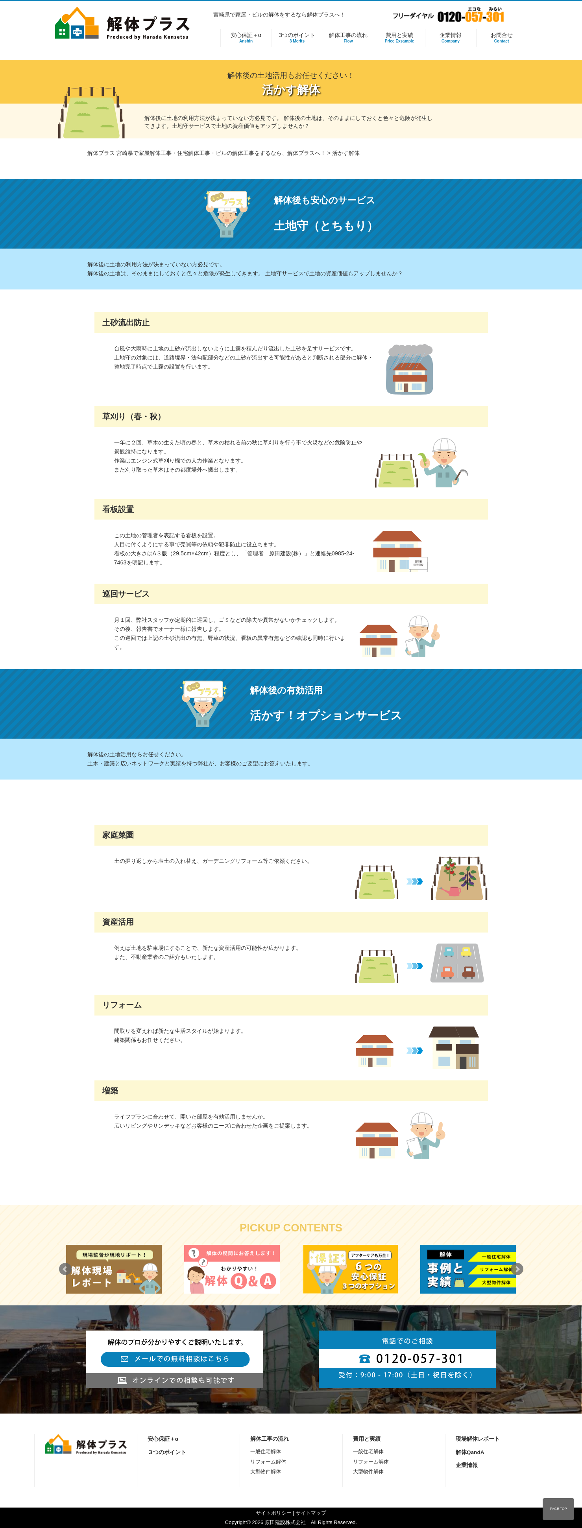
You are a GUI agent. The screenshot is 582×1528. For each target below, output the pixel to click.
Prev (65, 1269)
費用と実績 (399, 38)
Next (517, 1269)
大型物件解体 (265, 1472)
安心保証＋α (246, 38)
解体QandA (470, 1452)
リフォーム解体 (268, 1462)
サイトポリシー (274, 1513)
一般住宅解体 (265, 1451)
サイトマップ (311, 1513)
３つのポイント (167, 1452)
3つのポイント (297, 38)
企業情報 (450, 38)
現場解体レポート (478, 1439)
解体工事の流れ (348, 38)
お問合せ (502, 38)
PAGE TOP (558, 1509)
